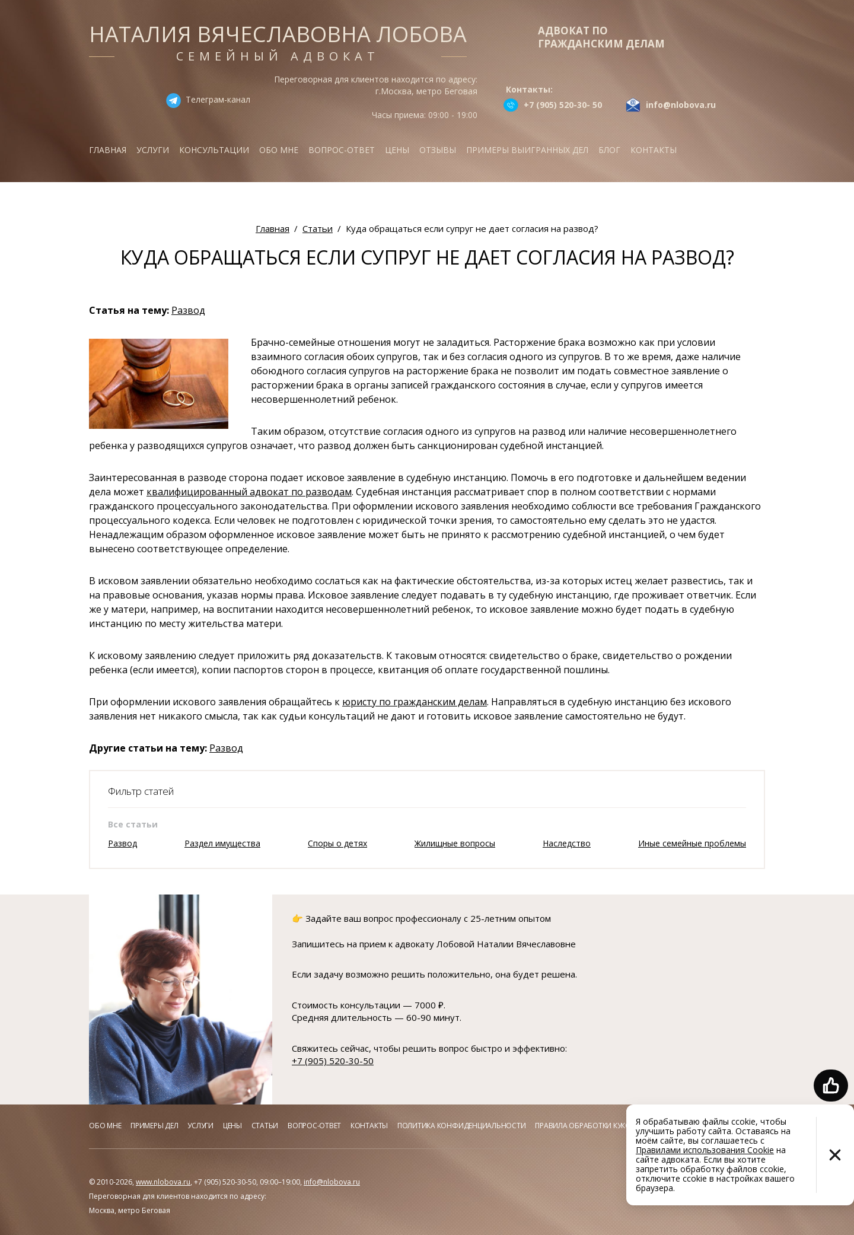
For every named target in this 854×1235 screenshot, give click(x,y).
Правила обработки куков (585, 1126)
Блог (609, 149)
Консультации (214, 149)
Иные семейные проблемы (692, 843)
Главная (107, 149)
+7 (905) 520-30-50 (333, 1061)
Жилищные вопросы (455, 843)
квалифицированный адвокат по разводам (249, 491)
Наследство (567, 843)
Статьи (265, 1126)
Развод (188, 310)
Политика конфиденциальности (461, 1126)
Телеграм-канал (218, 99)
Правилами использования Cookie (705, 1150)
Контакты (653, 149)
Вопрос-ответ (341, 149)
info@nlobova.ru (332, 1182)
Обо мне (278, 149)
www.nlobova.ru (163, 1182)
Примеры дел (154, 1126)
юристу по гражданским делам (414, 701)
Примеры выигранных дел (527, 149)
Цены (397, 149)
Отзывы (437, 149)
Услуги (152, 149)
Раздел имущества (222, 843)
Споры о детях (337, 843)
